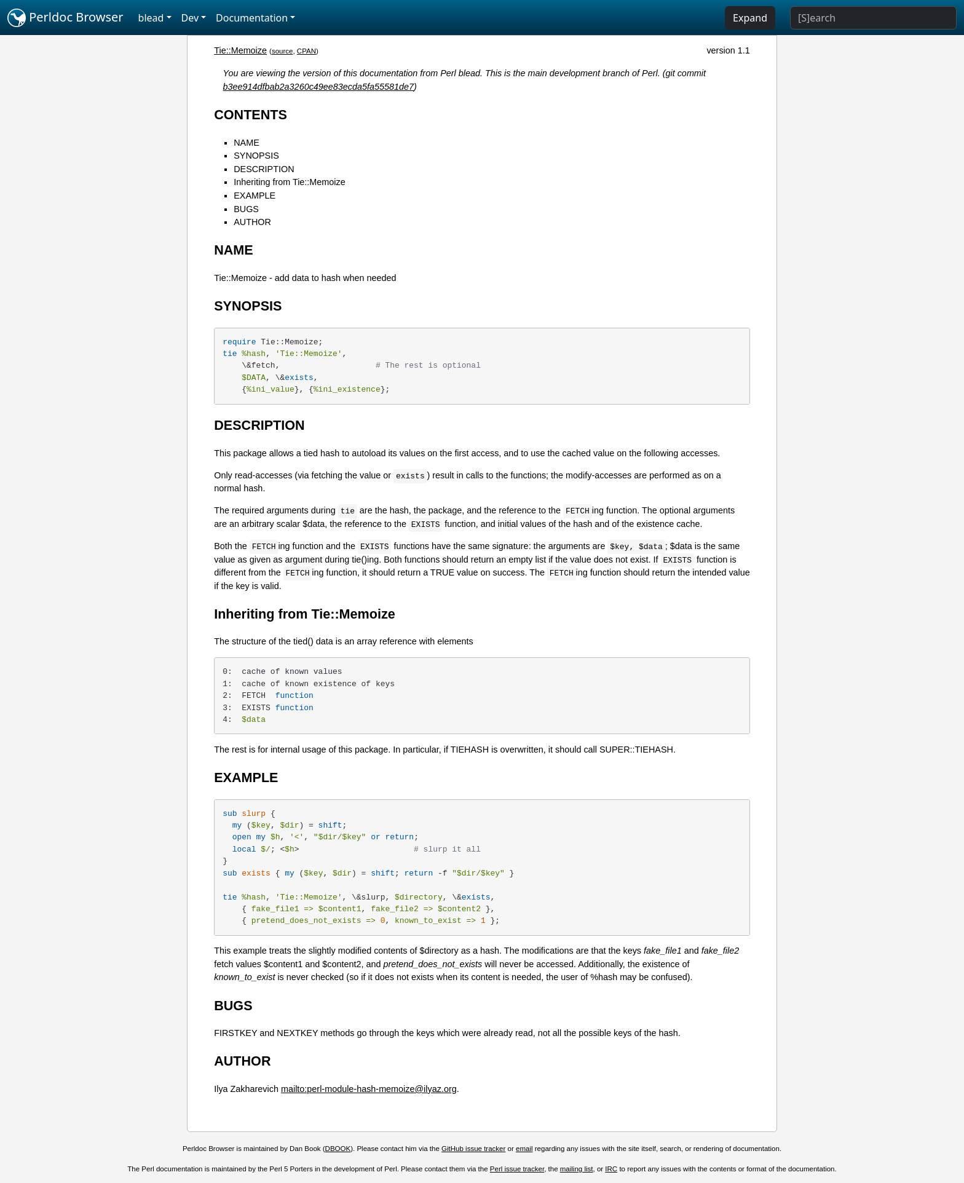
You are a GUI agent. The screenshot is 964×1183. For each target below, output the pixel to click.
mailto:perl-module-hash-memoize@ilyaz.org (369, 1089)
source (282, 51)
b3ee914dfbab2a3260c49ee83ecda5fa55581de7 (318, 87)
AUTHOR (252, 222)
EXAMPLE (254, 195)
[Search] (873, 18)
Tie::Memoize (240, 50)
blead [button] (151, 18)
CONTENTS (250, 114)
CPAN (306, 51)
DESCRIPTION (264, 169)
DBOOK (338, 1148)
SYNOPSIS (256, 155)
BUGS (246, 209)
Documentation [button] (252, 18)
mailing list (576, 1169)
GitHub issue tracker (473, 1148)
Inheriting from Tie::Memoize (290, 182)
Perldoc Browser (65, 18)
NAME (246, 143)
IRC (611, 1169)
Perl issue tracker (517, 1169)
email (524, 1148)
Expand (750, 18)
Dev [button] (190, 18)
